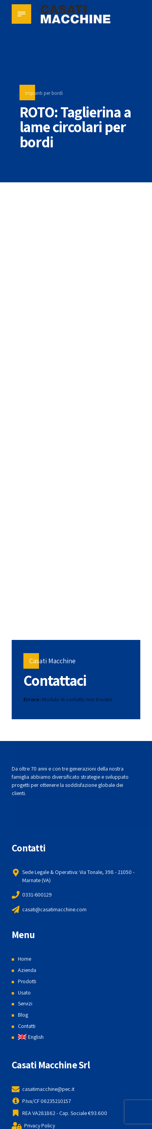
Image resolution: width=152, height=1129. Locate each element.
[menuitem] (31, 1037)
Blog (23, 1014)
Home (24, 958)
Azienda (27, 969)
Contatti (26, 1025)
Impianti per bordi (44, 93)
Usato (24, 992)
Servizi (25, 1003)
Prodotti (27, 981)
